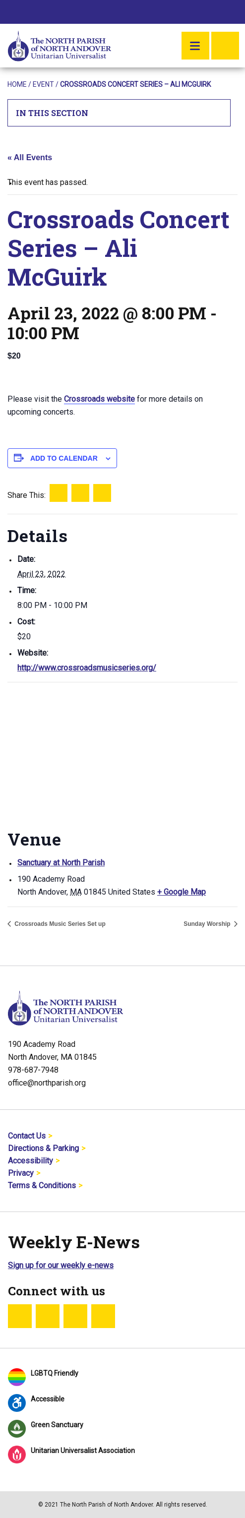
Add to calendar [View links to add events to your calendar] (64, 458)
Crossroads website (99, 399)
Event (43, 84)
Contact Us (27, 1136)
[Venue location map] (122, 754)
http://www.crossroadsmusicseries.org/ (86, 667)
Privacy (21, 1173)
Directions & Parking (43, 1148)
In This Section (119, 113)
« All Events (29, 157)
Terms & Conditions (42, 1185)
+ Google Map (181, 892)
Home (17, 84)
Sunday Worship (208, 923)
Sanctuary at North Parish (61, 862)
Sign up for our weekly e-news (61, 1265)
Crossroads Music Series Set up (59, 923)
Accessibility (30, 1160)
